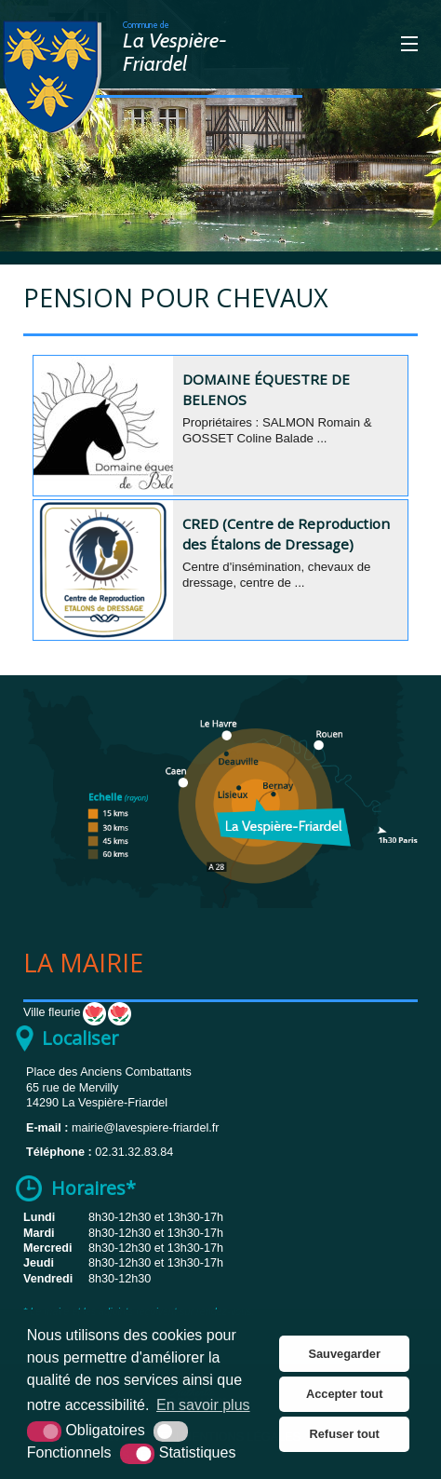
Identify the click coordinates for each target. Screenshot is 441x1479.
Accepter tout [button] (344, 1394)
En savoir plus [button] (203, 1405)
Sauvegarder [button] (344, 1354)
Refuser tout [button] (345, 1434)
